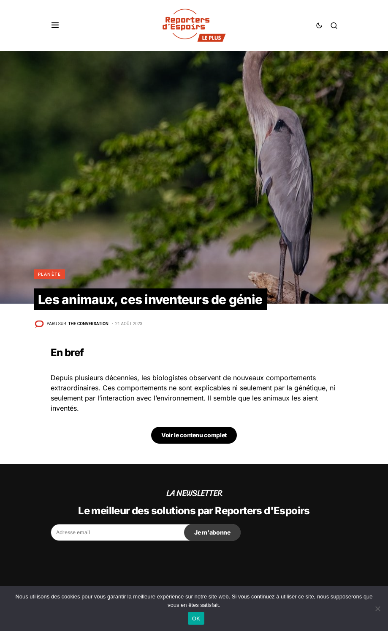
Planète (49, 274)
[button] (55, 25)
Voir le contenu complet (194, 435)
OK (196, 618)
